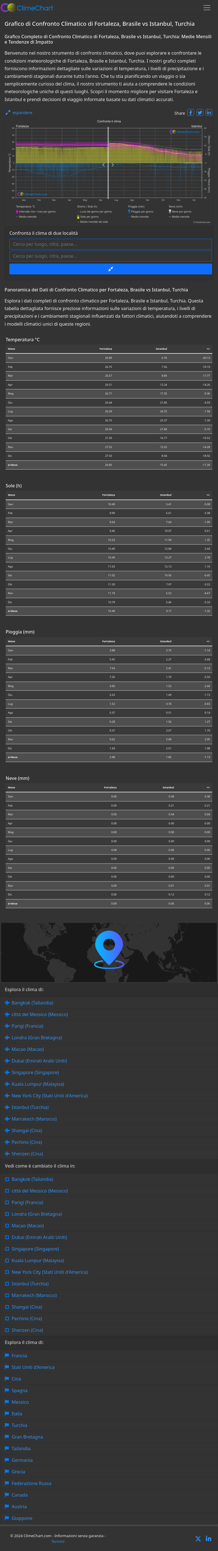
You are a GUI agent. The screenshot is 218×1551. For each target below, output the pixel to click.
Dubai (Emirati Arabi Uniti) (39, 1061)
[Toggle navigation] (207, 7)
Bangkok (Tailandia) (32, 1003)
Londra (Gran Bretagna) (37, 1037)
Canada (20, 1495)
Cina (16, 1379)
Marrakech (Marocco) (34, 1119)
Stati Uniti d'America (33, 1367)
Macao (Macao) (28, 1049)
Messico (20, 1402)
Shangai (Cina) (27, 1130)
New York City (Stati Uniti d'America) (50, 1096)
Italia (17, 1414)
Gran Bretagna (27, 1437)
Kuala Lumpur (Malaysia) (38, 1084)
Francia (19, 1355)
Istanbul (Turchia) (30, 1107)
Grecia (18, 1472)
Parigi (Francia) (27, 1026)
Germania (22, 1460)
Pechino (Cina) (27, 1142)
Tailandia (21, 1448)
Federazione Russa (31, 1483)
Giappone (22, 1518)
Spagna (20, 1390)
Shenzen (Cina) (27, 1154)
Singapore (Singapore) (35, 1072)
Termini (57, 1541)
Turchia (19, 1425)
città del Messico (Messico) (40, 1014)
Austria (19, 1506)
